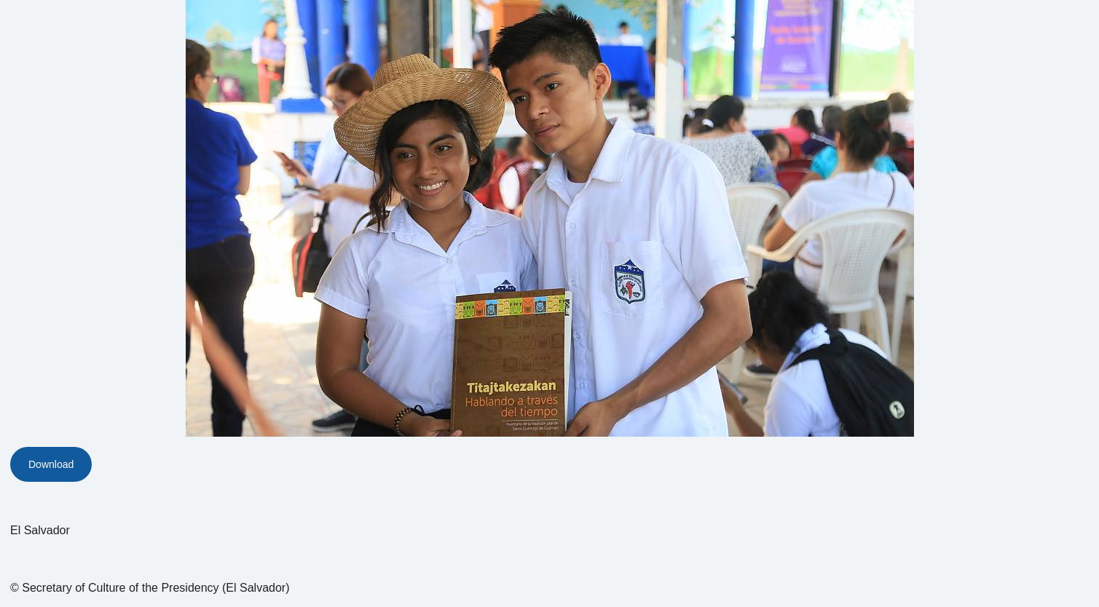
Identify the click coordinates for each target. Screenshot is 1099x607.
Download (51, 464)
